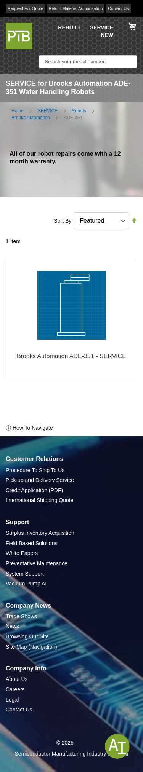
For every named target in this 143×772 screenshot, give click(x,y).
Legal (12, 700)
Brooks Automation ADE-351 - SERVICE (71, 356)
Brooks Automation (30, 117)
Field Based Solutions (31, 543)
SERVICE (101, 27)
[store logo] (19, 36)
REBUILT (69, 27)
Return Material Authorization (75, 8)
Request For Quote (25, 8)
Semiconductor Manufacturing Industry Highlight (71, 754)
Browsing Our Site (27, 636)
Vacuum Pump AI (26, 584)
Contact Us (118, 8)
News (12, 626)
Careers (15, 689)
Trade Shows (21, 616)
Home (17, 110)
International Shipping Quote (39, 500)
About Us (17, 679)
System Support (25, 574)
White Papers (22, 553)
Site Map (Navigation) (31, 647)
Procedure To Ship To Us (35, 470)
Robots (79, 110)
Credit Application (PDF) (34, 490)
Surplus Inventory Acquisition (40, 533)
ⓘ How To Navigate (29, 428)
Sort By (62, 221)
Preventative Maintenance (36, 563)
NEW (107, 35)
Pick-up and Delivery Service (40, 480)
